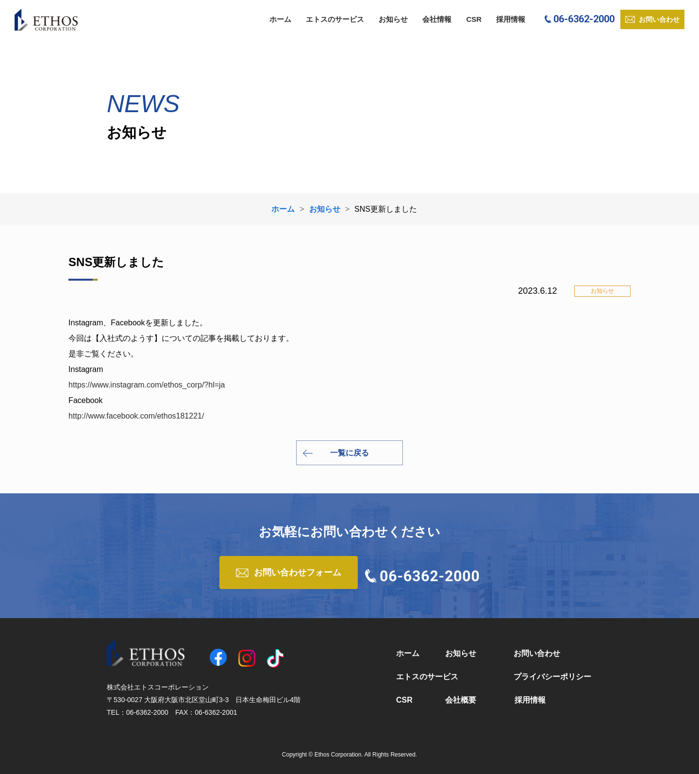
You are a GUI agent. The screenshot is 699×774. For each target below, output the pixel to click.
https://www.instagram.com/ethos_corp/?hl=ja (146, 385)
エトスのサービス (335, 19)
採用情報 (510, 19)
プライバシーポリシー (552, 677)
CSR (474, 19)
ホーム (280, 19)
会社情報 (436, 19)
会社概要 (460, 700)
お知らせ (393, 19)
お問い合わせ (537, 653)
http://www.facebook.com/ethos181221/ (136, 416)
